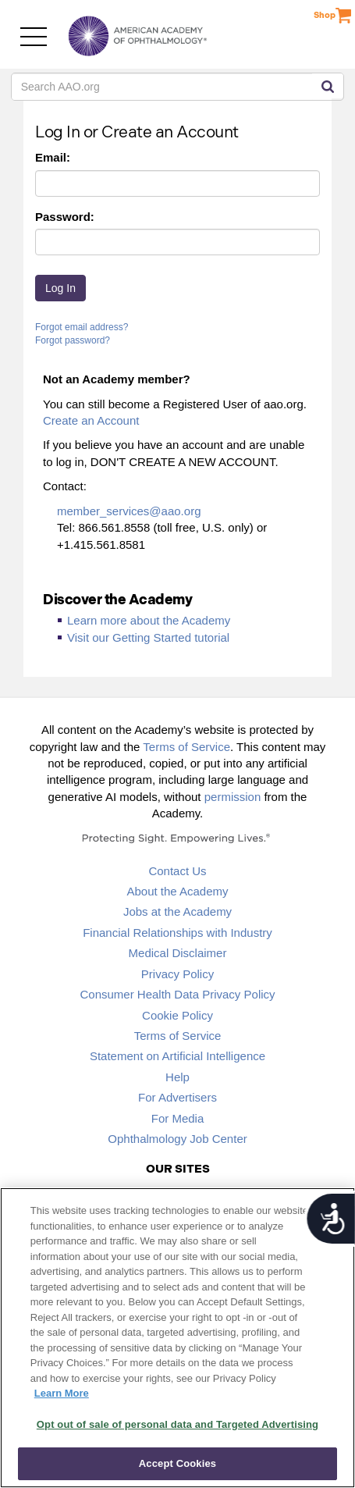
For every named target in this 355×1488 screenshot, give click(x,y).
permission (232, 796)
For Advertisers (177, 1097)
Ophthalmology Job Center (177, 1138)
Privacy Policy (177, 974)
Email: (52, 157)
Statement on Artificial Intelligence (177, 1056)
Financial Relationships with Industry (177, 932)
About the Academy (177, 891)
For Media (177, 1118)
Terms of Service (186, 746)
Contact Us (177, 870)
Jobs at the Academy (177, 911)
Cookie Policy (177, 1015)
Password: (64, 216)
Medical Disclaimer (178, 952)
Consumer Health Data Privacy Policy (177, 994)
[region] (177, 1337)
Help (177, 1077)
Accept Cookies (177, 1463)
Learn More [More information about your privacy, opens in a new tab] (61, 1393)
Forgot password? (72, 340)
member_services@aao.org (129, 511)
